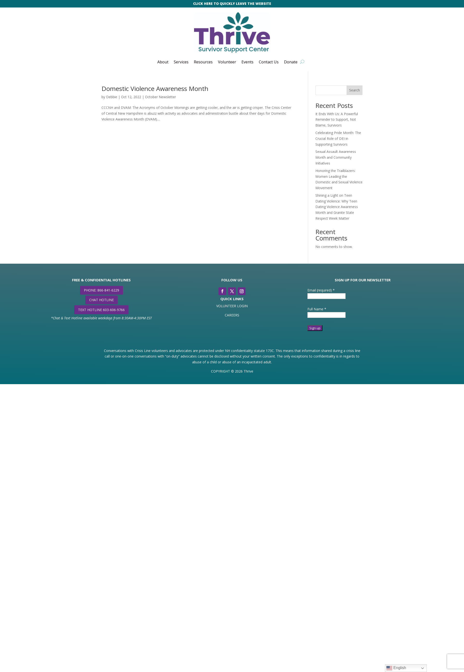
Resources (203, 62)
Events (247, 62)
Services (181, 62)
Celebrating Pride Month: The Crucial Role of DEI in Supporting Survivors (338, 138)
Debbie (111, 97)
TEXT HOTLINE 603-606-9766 (101, 309)
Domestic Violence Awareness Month (155, 88)
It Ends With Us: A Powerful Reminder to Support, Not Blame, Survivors (336, 120)
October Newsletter (160, 97)
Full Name (316, 309)
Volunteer (227, 62)
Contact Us (269, 62)
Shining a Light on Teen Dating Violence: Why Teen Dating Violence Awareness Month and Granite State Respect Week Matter (336, 207)
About (162, 62)
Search (354, 90)
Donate (290, 62)
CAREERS (232, 315)
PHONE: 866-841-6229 (101, 290)
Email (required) (321, 290)
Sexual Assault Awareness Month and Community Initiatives (335, 157)
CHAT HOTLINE (101, 300)
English (396, 668)
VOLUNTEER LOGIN (232, 306)
